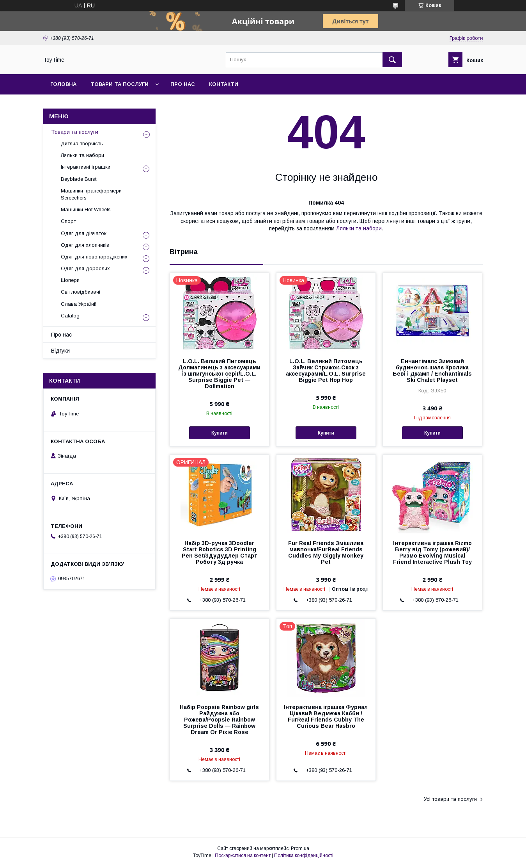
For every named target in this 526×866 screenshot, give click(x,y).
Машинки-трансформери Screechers (91, 194)
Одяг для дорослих (85, 268)
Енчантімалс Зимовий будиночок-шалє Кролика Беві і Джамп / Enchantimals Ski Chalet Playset (432, 370)
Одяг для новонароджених (94, 257)
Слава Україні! (78, 304)
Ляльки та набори (359, 228)
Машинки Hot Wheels (86, 209)
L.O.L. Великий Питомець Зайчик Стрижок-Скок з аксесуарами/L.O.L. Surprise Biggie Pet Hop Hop (326, 370)
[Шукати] (392, 59)
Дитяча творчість (82, 143)
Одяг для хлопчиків (85, 245)
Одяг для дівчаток (83, 233)
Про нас (182, 84)
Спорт (68, 221)
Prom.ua (300, 848)
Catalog (70, 316)
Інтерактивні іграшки (85, 167)
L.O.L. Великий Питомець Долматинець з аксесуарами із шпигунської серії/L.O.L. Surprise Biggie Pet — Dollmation (219, 373)
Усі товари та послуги (450, 799)
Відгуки (60, 350)
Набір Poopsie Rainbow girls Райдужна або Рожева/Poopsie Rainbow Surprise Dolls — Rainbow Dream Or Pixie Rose (219, 719)
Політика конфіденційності (303, 855)
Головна (63, 84)
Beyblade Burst (78, 179)
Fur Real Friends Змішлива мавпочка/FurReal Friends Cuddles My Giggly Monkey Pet (325, 552)
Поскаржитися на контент (243, 855)
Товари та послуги (119, 84)
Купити (219, 433)
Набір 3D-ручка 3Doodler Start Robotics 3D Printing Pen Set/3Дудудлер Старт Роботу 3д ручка (219, 552)
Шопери (70, 280)
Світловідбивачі (80, 292)
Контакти (223, 84)
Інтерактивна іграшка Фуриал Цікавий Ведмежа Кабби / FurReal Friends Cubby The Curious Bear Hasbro (326, 716)
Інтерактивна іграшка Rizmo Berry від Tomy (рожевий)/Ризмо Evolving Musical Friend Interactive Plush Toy (432, 552)
